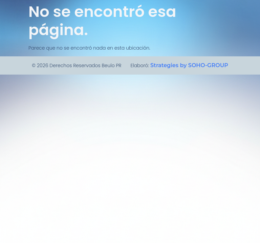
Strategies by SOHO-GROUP (189, 65)
